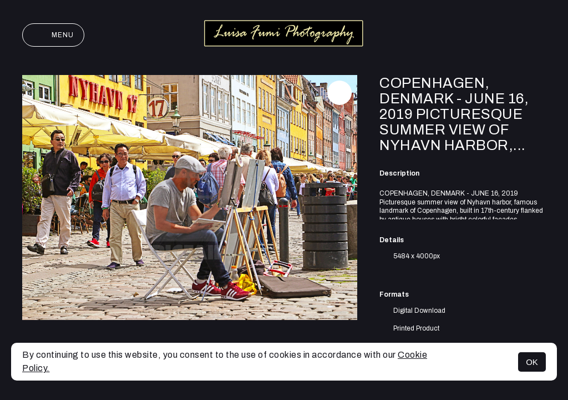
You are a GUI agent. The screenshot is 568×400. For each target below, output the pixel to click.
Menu (53, 35)
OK (532, 362)
